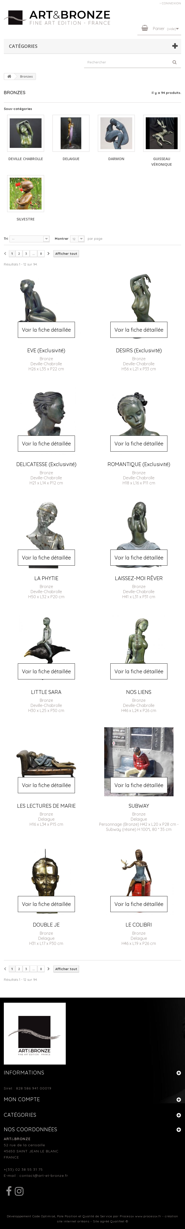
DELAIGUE (71, 158)
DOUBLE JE (46, 925)
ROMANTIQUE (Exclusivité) (139, 464)
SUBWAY (139, 806)
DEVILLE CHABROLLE (25, 158)
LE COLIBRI (139, 925)
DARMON (116, 158)
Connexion (171, 3)
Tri (6, 238)
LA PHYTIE (46, 578)
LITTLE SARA (46, 692)
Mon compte (22, 1099)
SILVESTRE (26, 219)
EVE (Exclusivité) (46, 350)
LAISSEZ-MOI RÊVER (139, 578)
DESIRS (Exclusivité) (139, 350)
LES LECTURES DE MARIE (46, 806)
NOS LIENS (138, 692)
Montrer (62, 238)
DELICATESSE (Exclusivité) (46, 464)
